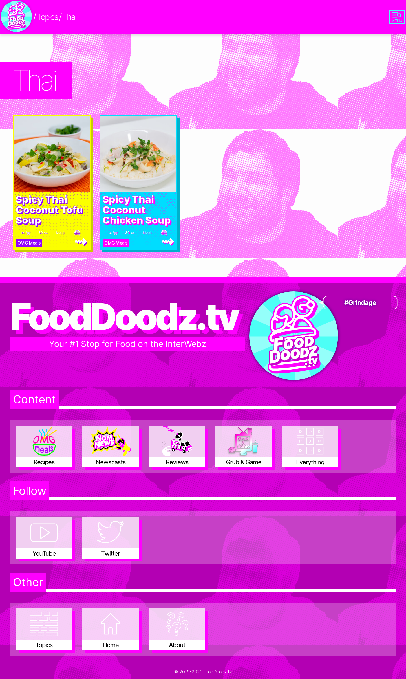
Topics (47, 17)
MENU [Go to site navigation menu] (396, 17)
